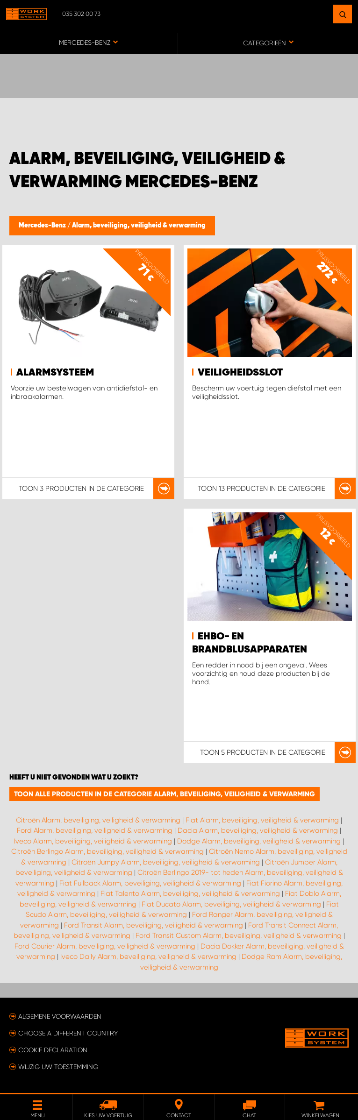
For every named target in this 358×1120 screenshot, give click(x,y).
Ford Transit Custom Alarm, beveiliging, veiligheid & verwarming (239, 935)
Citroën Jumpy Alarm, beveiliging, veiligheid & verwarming (166, 862)
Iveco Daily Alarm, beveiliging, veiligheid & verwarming (148, 956)
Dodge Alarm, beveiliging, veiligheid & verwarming (259, 841)
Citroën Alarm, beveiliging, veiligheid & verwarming (98, 820)
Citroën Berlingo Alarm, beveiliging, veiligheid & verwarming (107, 851)
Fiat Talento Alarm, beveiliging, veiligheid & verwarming (190, 893)
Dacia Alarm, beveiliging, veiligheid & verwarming (258, 830)
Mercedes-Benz (43, 225)
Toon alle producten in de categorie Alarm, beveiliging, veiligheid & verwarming (164, 794)
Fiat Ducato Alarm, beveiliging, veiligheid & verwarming (231, 904)
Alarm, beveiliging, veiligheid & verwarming (139, 225)
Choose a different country (68, 1033)
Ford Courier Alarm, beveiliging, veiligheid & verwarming (104, 946)
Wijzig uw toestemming (58, 1066)
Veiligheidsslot (240, 373)
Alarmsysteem (55, 373)
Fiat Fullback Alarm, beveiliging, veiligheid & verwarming (150, 883)
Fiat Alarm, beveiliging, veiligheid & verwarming (262, 820)
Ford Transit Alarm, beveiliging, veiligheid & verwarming (153, 925)
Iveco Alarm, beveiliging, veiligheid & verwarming (93, 841)
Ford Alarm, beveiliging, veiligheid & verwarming (94, 830)
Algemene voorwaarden (59, 1016)
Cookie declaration (52, 1050)
